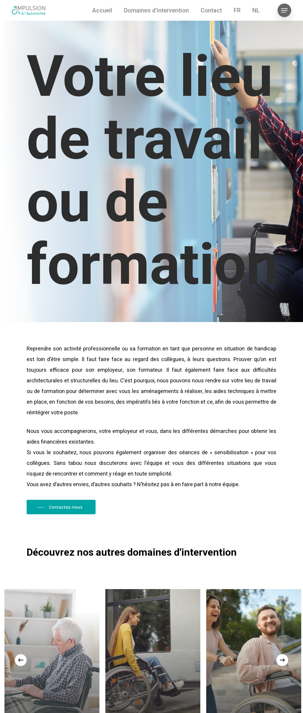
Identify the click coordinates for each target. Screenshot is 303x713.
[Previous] (21, 660)
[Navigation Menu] (284, 10)
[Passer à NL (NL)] (256, 10)
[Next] (282, 660)
